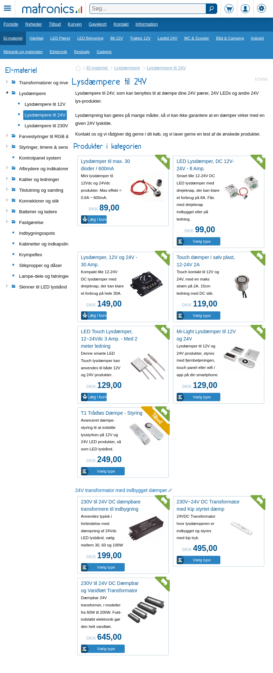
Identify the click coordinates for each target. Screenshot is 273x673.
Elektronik (58, 52)
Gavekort (98, 24)
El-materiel (13, 38)
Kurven (75, 24)
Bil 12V (117, 38)
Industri (257, 38)
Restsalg (82, 52)
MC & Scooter (196, 38)
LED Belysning (90, 38)
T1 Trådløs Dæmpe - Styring (112, 413)
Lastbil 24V (167, 38)
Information (146, 24)
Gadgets (104, 52)
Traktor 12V (140, 38)
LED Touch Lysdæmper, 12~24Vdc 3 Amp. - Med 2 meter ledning (109, 339)
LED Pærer (60, 38)
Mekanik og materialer (23, 52)
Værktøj (36, 38)
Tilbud (55, 24)
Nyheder (33, 24)
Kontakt (121, 24)
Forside (10, 24)
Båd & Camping (230, 38)
